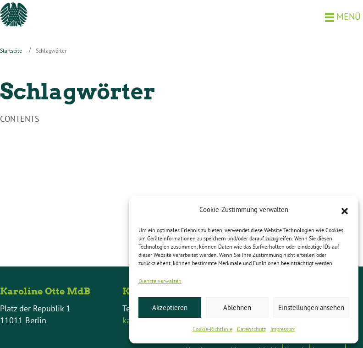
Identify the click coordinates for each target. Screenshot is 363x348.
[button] (344, 210)
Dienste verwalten (160, 280)
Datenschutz (251, 329)
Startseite (11, 50)
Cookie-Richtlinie (212, 329)
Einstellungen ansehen (311, 307)
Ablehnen (237, 307)
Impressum (283, 329)
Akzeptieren (169, 307)
